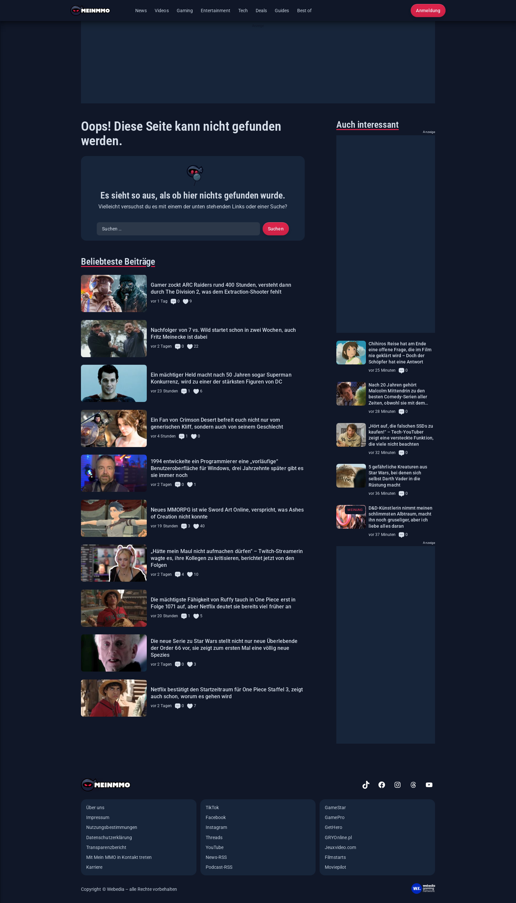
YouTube (214, 847)
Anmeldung (428, 10)
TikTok (212, 807)
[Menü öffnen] (124, 10)
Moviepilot (335, 867)
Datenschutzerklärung (109, 837)
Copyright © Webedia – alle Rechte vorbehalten (129, 889)
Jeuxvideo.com (340, 847)
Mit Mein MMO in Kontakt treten (119, 857)
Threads (214, 837)
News (141, 10)
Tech (243, 10)
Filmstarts (335, 857)
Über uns (95, 807)
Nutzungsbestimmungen (111, 827)
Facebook (216, 817)
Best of (304, 10)
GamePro (334, 817)
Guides (282, 10)
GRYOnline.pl (338, 837)
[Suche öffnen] (401, 10)
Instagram (216, 827)
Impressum (98, 817)
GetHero (333, 827)
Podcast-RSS (219, 867)
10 (196, 574)
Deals (261, 10)
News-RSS (216, 857)
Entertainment (215, 10)
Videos (161, 10)
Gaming (185, 10)
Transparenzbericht (106, 847)
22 (196, 346)
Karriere (94, 867)
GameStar (335, 807)
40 (202, 526)
